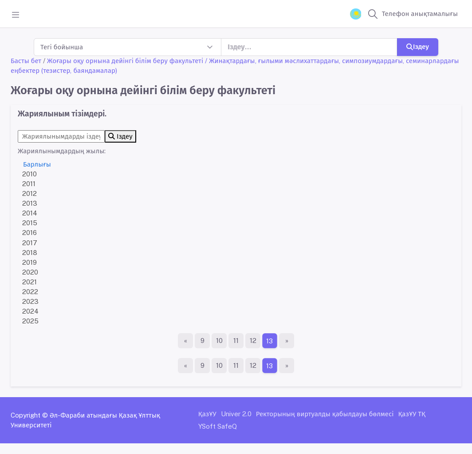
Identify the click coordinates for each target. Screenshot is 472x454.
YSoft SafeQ (217, 426)
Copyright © (29, 415)
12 (253, 340)
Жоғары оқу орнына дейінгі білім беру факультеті (125, 60)
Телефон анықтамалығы (420, 13)
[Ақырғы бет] (286, 340)
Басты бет (26, 60)
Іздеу (417, 46)
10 (219, 340)
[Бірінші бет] (185, 340)
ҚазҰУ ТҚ (411, 414)
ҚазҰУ (207, 414)
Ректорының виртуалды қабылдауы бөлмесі (325, 414)
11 (236, 340)
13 (269, 341)
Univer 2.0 (236, 414)
